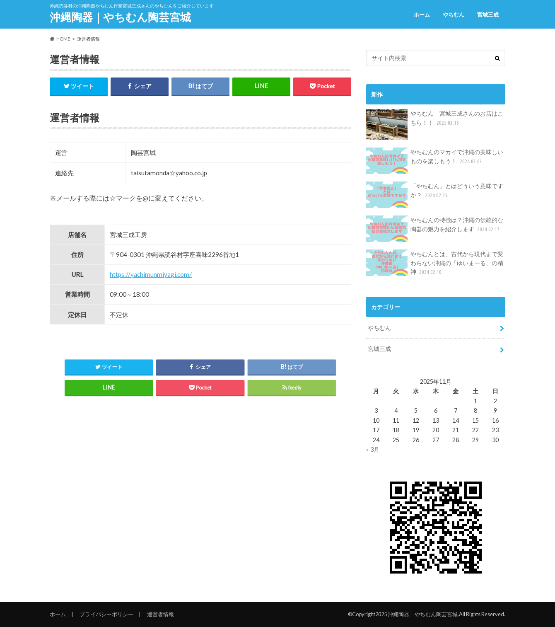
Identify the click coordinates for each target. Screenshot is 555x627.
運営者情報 (160, 614)
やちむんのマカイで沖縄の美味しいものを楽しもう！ (434, 161)
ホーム (422, 14)
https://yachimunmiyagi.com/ (151, 274)
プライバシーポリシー (106, 614)
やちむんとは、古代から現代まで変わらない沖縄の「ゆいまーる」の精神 (434, 262)
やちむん (453, 14)
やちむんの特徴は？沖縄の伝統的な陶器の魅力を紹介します (434, 228)
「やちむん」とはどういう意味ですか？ (434, 195)
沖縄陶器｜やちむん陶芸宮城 (120, 17)
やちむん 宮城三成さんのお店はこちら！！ (434, 124)
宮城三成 (488, 14)
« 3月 (372, 449)
